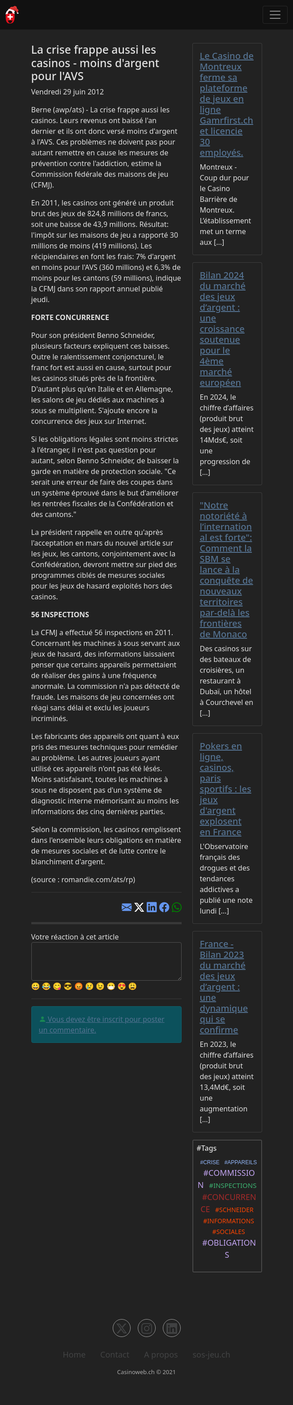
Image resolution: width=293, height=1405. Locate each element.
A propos (161, 1354)
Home (74, 1354)
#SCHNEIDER (233, 1209)
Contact (114, 1354)
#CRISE (208, 1162)
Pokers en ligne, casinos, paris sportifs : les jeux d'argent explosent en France (225, 789)
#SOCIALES (227, 1231)
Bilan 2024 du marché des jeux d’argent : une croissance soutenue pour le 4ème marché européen (223, 329)
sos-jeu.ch (211, 1354)
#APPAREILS (239, 1162)
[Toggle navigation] (275, 15)
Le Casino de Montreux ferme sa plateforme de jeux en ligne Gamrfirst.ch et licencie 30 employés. (227, 104)
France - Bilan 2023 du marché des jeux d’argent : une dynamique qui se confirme (224, 987)
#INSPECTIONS (230, 1185)
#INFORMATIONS (227, 1221)
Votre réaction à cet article (75, 937)
